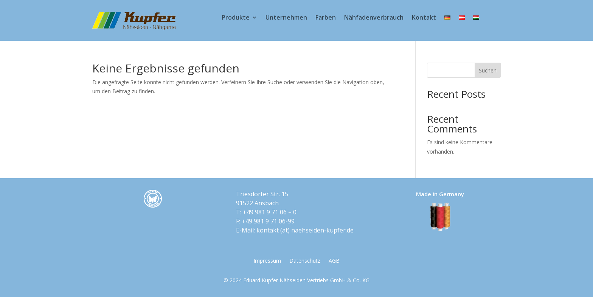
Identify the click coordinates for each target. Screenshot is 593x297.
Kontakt (424, 18)
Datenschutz (304, 261)
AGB (334, 261)
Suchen (488, 70)
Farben (325, 18)
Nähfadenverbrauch (374, 18)
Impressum (267, 261)
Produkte (236, 18)
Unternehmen (286, 18)
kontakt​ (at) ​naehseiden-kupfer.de (305, 230)
